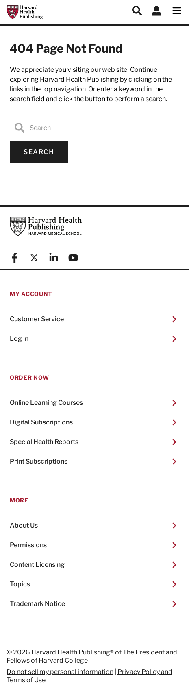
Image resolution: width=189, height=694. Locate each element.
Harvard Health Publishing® (72, 652)
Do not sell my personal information (60, 672)
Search (39, 152)
